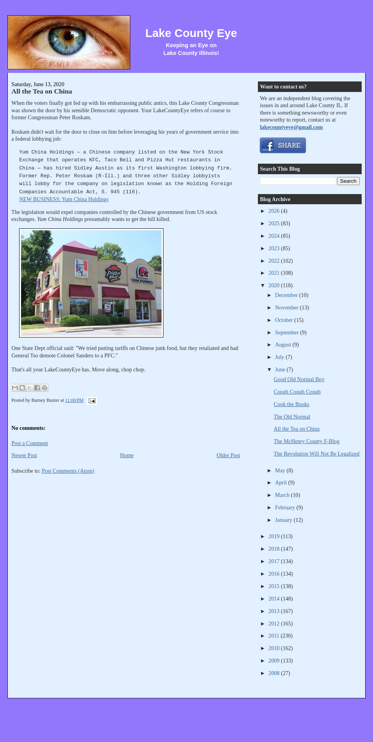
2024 (274, 236)
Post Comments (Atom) (68, 471)
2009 (274, 660)
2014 (274, 598)
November (287, 307)
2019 (274, 536)
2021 (274, 273)
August (283, 344)
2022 (274, 261)
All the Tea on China (41, 91)
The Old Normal (292, 416)
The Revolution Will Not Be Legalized (317, 453)
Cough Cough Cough (297, 392)
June (281, 369)
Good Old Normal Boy (299, 379)
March (283, 495)
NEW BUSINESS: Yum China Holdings (63, 199)
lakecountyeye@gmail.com (291, 127)
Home (127, 455)
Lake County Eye (191, 33)
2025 (274, 223)
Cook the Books (291, 404)
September (287, 332)
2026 (274, 211)
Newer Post (24, 455)
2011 (274, 635)
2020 (274, 285)
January (284, 520)
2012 (274, 623)
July (280, 357)
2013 (274, 611)
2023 (274, 248)
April (281, 482)
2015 (274, 586)
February (286, 507)
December (287, 295)
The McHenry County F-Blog (307, 441)
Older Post (228, 455)
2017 (274, 561)
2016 (274, 574)
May (281, 470)
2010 (274, 648)
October (284, 320)
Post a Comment (29, 443)
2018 (274, 549)
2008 (274, 673)
